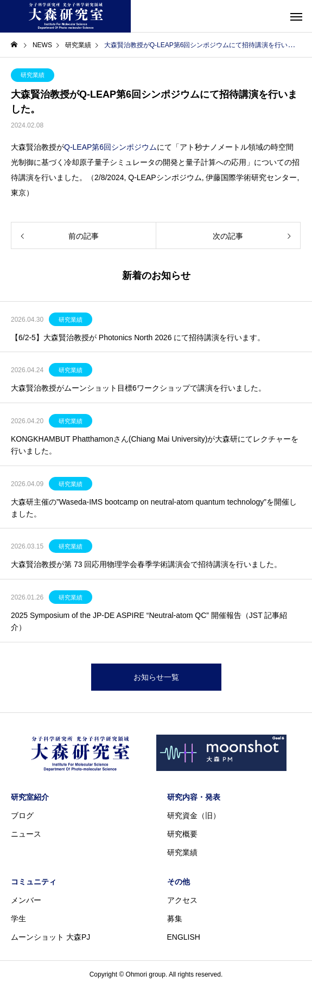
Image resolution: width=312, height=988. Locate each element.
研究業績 (32, 75)
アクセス (182, 900)
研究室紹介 (30, 797)
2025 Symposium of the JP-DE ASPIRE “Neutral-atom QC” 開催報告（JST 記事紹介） (149, 621)
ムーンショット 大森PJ (50, 937)
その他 (178, 881)
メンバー (26, 900)
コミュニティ (33, 881)
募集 (174, 918)
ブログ (22, 815)
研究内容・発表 (193, 797)
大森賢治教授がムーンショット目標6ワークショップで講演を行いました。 (138, 388)
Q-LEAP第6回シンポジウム (110, 147)
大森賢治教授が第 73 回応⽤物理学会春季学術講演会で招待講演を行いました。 (146, 564)
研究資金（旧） (193, 815)
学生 (18, 918)
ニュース (26, 834)
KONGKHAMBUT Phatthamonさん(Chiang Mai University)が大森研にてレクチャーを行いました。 (154, 445)
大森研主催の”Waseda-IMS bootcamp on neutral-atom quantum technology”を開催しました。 (154, 508)
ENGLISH (183, 937)
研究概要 (182, 834)
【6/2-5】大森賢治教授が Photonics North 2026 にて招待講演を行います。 (138, 337)
